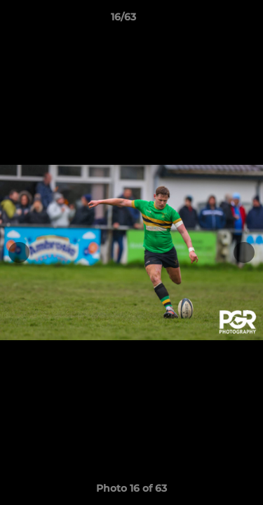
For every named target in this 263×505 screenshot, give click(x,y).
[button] (212, 20)
